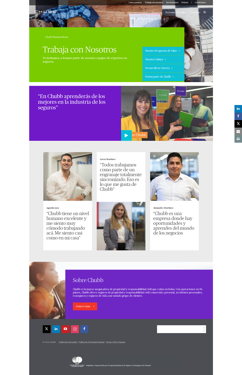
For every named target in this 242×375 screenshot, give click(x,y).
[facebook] (84, 329)
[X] (47, 329)
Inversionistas (172, 3)
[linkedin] (56, 329)
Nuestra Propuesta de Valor (162, 50)
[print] (238, 139)
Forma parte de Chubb (159, 76)
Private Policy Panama (115, 342)
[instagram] (75, 329)
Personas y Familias (176, 12)
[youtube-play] (65, 329)
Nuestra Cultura (155, 59)
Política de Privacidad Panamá (91, 342)
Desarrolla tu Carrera (158, 68)
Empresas (157, 12)
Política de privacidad (68, 342)
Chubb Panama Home (56, 37)
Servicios (195, 12)
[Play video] (126, 135)
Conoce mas (83, 306)
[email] (238, 131)
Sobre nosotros (135, 3)
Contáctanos (200, 3)
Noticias (184, 3)
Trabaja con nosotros (154, 3)
